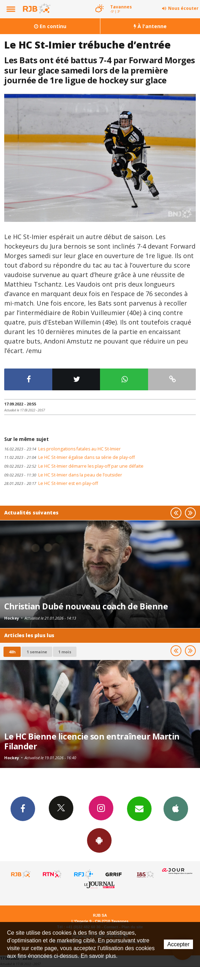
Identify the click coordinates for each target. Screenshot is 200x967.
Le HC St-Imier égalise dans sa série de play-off (69, 457)
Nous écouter (183, 8)
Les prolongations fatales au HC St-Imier (62, 449)
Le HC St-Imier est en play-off (51, 483)
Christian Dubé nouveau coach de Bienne (86, 606)
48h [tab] (12, 651)
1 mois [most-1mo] (64, 651)
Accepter (178, 944)
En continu (50, 26)
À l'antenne (150, 26)
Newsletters (139, 808)
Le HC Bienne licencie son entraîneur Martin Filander (92, 741)
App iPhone (176, 808)
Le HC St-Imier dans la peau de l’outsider (63, 475)
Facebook (23, 808)
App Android (99, 840)
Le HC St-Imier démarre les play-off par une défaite (74, 466)
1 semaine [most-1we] (37, 651)
